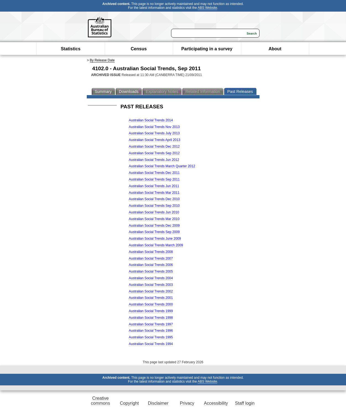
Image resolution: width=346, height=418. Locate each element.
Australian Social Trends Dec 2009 (154, 226)
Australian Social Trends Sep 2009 (154, 232)
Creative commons (100, 401)
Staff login (245, 403)
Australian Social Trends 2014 (151, 120)
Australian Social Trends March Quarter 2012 (162, 166)
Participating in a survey (206, 48)
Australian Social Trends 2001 (151, 298)
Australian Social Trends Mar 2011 (154, 193)
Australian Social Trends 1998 (151, 318)
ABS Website (207, 8)
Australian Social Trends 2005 (151, 271)
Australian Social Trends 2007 (151, 258)
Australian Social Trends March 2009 (156, 245)
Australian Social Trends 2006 (151, 265)
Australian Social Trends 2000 (151, 304)
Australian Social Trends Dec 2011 (154, 173)
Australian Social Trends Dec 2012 (154, 146)
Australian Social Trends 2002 (151, 291)
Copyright (129, 403)
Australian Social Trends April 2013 (154, 140)
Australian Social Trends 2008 (151, 252)
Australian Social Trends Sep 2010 (154, 206)
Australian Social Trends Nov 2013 (154, 127)
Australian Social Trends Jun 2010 (154, 212)
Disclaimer (158, 403)
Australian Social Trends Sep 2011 (154, 179)
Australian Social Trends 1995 (151, 337)
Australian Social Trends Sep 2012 (154, 153)
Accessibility (216, 403)
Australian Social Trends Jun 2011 (154, 186)
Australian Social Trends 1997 (151, 324)
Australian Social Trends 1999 (151, 311)
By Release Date (102, 60)
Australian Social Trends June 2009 (155, 239)
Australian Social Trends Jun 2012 (154, 160)
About (275, 48)
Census (139, 48)
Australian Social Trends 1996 (151, 331)
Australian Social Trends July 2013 (154, 133)
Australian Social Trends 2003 (151, 285)
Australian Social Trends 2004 (151, 278)
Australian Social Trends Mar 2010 (154, 219)
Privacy (187, 403)
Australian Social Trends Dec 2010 (154, 199)
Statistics (70, 48)
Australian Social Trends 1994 (151, 344)
